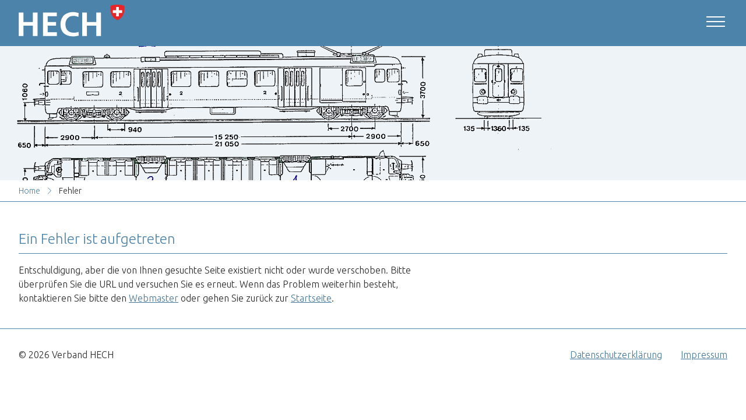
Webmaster (153, 298)
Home (29, 190)
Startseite (311, 298)
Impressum (704, 354)
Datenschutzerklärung (616, 354)
